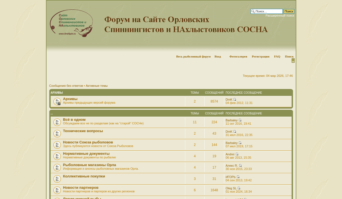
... (52, 113)
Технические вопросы (83, 131)
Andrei (230, 154)
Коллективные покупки (84, 176)
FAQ (277, 56)
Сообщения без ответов (66, 85)
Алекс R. (232, 165)
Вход (218, 56)
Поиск (289, 56)
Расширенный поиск (280, 15)
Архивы (57, 92)
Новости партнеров (81, 187)
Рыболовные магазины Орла (89, 165)
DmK (229, 99)
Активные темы (97, 85)
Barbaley (232, 120)
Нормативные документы (86, 153)
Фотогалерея (238, 56)
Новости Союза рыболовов (88, 142)
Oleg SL (231, 188)
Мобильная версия (293, 60)
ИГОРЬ (231, 177)
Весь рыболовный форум (193, 56)
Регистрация (260, 56)
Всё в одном (74, 119)
